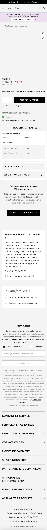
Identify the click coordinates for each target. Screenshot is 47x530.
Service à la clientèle (18, 424)
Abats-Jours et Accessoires (16, 26)
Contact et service (16, 416)
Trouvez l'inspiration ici (22, 213)
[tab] (23, 415)
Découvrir (34, 16)
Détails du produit (14, 166)
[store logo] (18, 8)
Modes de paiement (16, 451)
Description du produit (17, 174)
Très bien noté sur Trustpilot (28, 2)
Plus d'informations (17, 489)
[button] (43, 33)
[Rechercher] (39, 8)
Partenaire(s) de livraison (21, 468)
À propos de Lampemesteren (13, 479)
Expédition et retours (18, 433)
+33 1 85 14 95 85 (18, 271)
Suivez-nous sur (14, 460)
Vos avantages (13, 442)
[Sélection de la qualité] (7, 100)
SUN (22, 20)
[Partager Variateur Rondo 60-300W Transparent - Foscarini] (43, 38)
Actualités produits (17, 498)
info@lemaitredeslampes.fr (22, 275)
